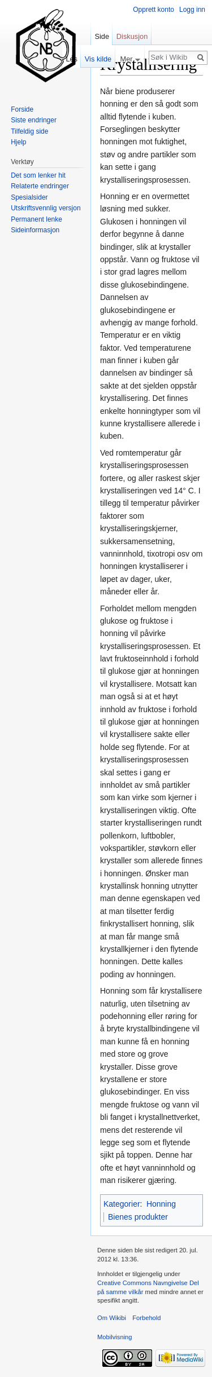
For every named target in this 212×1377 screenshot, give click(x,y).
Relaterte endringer (40, 186)
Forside (22, 109)
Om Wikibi (111, 1317)
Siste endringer (34, 120)
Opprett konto (153, 10)
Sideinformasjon (35, 230)
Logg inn (192, 10)
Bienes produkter (138, 1216)
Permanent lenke (36, 219)
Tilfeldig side (29, 131)
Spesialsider (29, 197)
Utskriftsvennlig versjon (45, 208)
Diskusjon (132, 36)
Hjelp (18, 142)
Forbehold (146, 1317)
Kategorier (121, 1203)
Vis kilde (98, 59)
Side (101, 36)
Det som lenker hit (38, 175)
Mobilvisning (114, 1337)
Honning (161, 1203)
